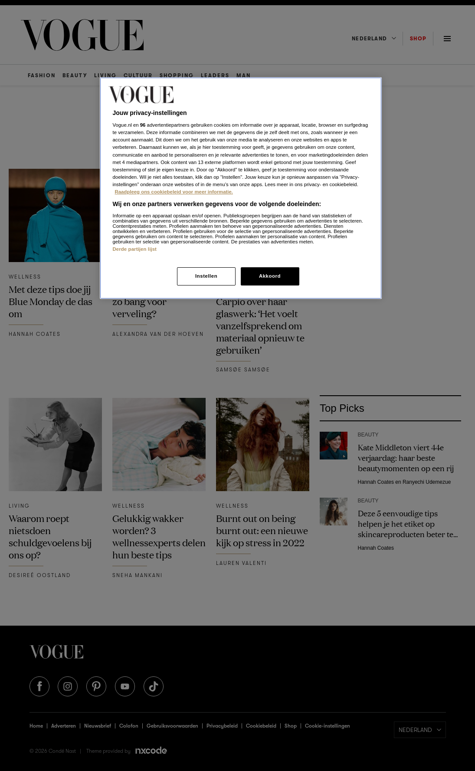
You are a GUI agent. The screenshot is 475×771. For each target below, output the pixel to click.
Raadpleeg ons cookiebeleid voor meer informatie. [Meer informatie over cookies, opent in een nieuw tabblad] (174, 191)
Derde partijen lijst (135, 249)
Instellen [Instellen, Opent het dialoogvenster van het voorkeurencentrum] (206, 276)
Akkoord (270, 276)
